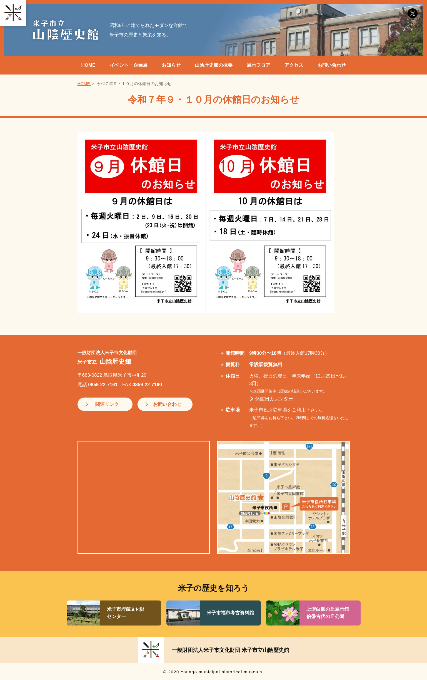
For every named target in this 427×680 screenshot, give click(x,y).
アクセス (293, 65)
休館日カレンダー (274, 398)
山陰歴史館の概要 (214, 65)
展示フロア (258, 65)
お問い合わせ (332, 65)
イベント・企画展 (129, 65)
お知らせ (171, 65)
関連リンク (105, 404)
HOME (88, 65)
